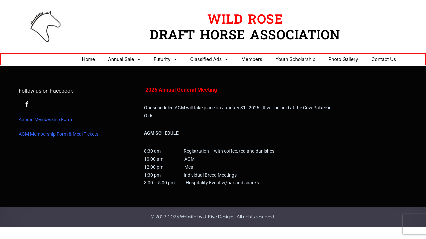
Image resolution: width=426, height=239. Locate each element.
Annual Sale (124, 59)
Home (88, 59)
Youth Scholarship (296, 59)
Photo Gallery (343, 59)
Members (251, 59)
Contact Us (383, 59)
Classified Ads (209, 59)
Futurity (165, 59)
